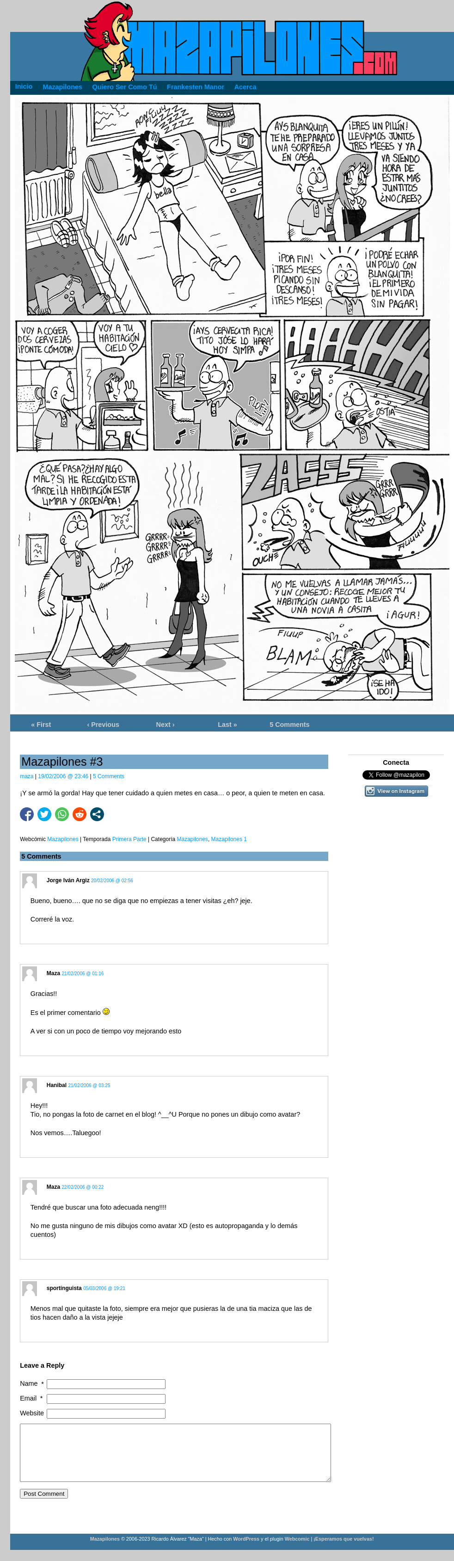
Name (32, 1383)
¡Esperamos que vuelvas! (343, 1550)
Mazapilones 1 (229, 839)
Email (32, 1398)
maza (26, 776)
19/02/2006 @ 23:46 (63, 776)
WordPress (246, 1550)
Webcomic (297, 1550)
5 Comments (289, 724)
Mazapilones (192, 839)
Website (32, 1413)
